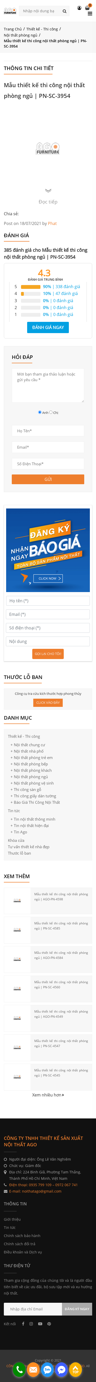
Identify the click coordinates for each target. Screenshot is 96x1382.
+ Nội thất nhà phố (27, 751)
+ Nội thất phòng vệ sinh (32, 783)
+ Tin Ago (18, 831)
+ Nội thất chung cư (27, 744)
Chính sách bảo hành (22, 1235)
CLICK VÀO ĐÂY (48, 702)
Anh (45, 412)
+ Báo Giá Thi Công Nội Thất (35, 802)
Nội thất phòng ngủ (20, 35)
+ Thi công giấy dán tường (33, 795)
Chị (55, 412)
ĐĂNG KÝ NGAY (77, 1309)
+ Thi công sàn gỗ (25, 789)
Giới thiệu (12, 1219)
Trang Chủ (13, 29)
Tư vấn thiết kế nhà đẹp (28, 846)
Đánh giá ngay (48, 327)
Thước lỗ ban (19, 853)
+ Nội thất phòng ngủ (29, 776)
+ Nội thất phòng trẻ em (31, 757)
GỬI (48, 479)
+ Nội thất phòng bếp (29, 763)
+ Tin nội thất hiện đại (29, 825)
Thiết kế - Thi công (42, 29)
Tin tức (14, 810)
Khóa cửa (16, 840)
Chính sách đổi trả (19, 1243)
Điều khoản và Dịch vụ (23, 1252)
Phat (52, 223)
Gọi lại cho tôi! (48, 653)
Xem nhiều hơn (48, 1095)
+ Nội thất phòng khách (31, 770)
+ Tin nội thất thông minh (32, 819)
